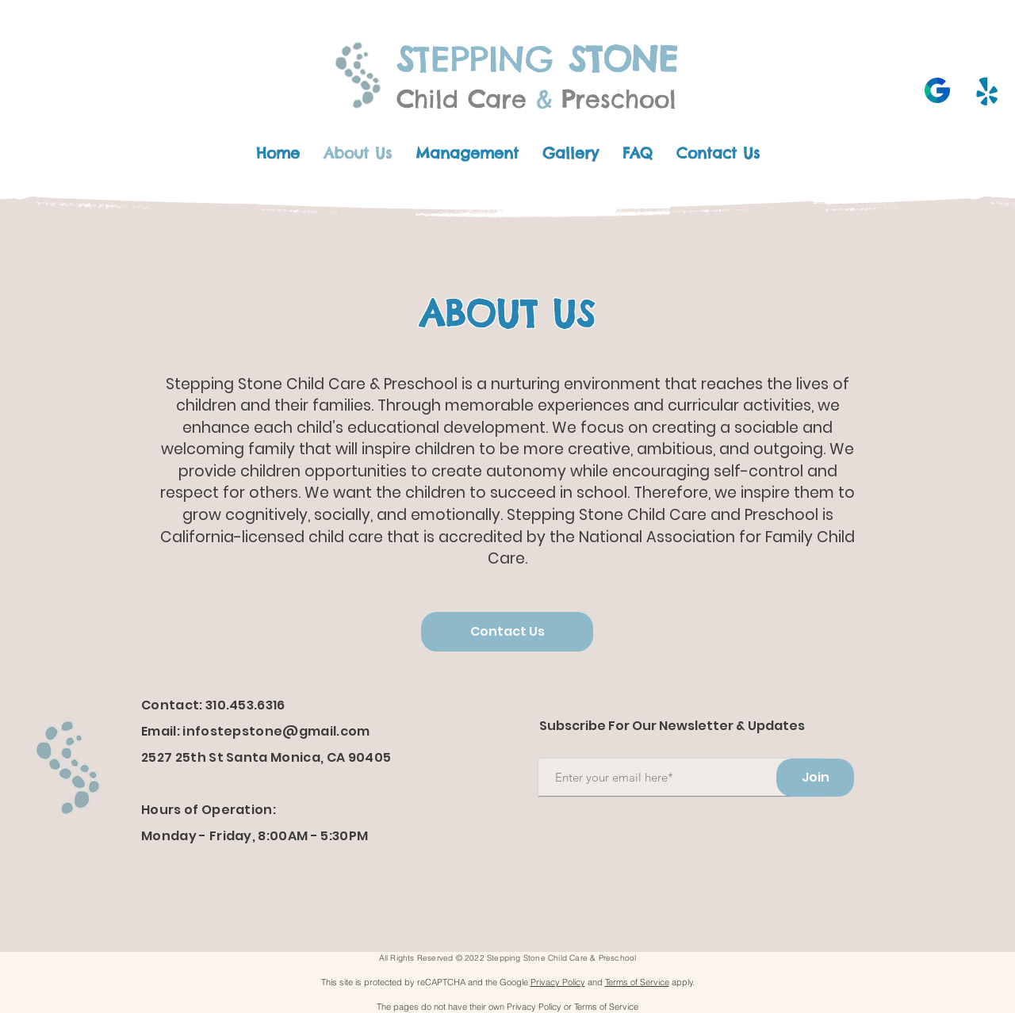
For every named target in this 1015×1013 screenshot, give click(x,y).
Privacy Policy (557, 982)
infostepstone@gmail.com (276, 731)
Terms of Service (637, 982)
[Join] (815, 778)
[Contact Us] (507, 632)
